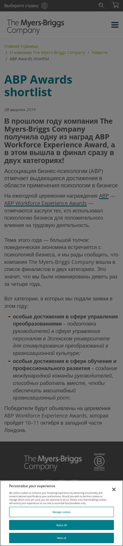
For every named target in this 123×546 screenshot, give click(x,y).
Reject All (61, 525)
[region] (61, 513)
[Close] (114, 489)
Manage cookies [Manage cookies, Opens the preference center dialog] (61, 511)
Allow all (61, 537)
